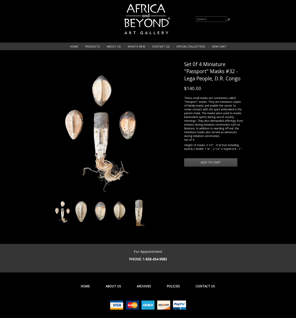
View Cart (219, 46)
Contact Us (161, 46)
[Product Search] (211, 19)
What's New (136, 46)
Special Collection (190, 46)
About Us (114, 46)
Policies (173, 286)
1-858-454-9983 (155, 259)
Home (74, 46)
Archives (144, 286)
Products (92, 46)
